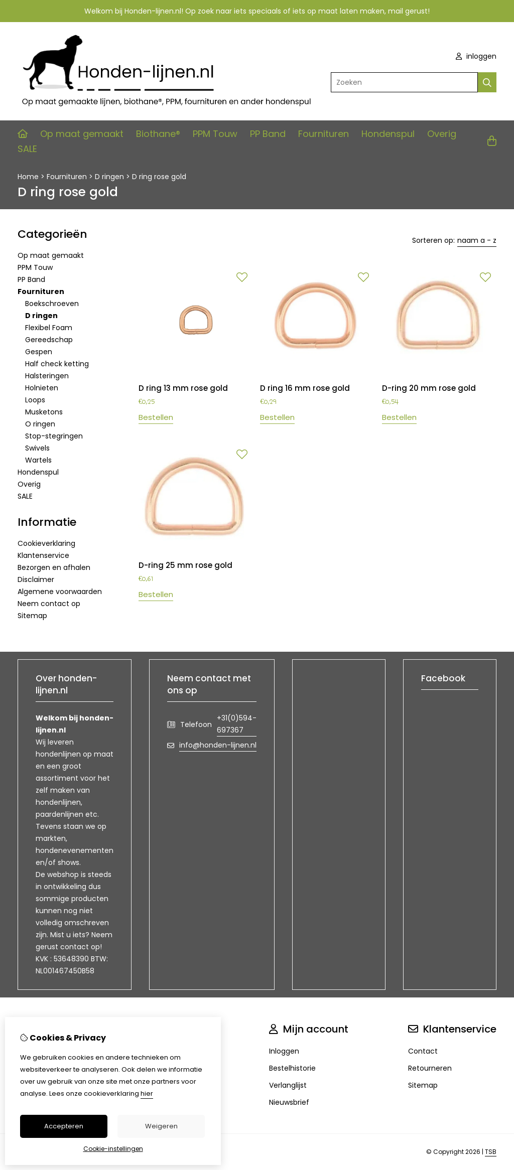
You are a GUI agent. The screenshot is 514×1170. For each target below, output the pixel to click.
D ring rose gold (159, 177)
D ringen (109, 177)
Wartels (38, 460)
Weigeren (161, 1126)
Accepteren (63, 1126)
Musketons (44, 412)
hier (147, 1093)
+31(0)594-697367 (236, 724)
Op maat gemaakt (81, 133)
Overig (441, 133)
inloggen (476, 56)
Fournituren (323, 133)
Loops (35, 400)
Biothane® (158, 133)
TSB (490, 1151)
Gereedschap (49, 340)
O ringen (40, 424)
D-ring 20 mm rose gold (429, 388)
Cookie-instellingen (113, 1148)
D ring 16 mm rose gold (305, 388)
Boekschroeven (52, 304)
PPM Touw (215, 133)
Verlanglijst (288, 1085)
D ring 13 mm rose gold (183, 388)
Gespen (38, 352)
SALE (27, 148)
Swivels (37, 448)
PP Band (268, 133)
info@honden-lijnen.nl (217, 745)
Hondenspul (388, 133)
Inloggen (284, 1051)
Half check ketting (57, 364)
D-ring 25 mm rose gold (185, 565)
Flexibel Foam (48, 328)
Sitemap (32, 616)
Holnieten (41, 388)
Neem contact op (49, 604)
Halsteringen (47, 376)
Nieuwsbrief (289, 1102)
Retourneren (430, 1068)
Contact (423, 1051)
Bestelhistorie (292, 1068)
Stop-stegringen (54, 436)
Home (28, 177)
